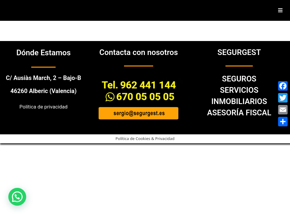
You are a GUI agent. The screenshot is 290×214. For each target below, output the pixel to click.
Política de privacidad (43, 107)
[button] (17, 197)
